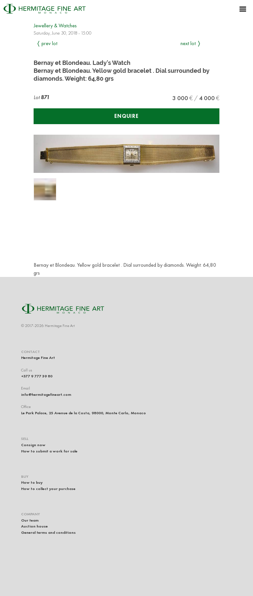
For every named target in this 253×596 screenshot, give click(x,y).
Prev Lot (49, 43)
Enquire (126, 116)
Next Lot (188, 43)
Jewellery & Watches (55, 25)
